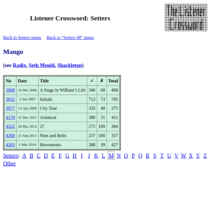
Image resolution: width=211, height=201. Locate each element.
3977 (10, 108)
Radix (19, 65)
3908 (10, 90)
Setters (10, 155)
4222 (10, 126)
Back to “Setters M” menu (70, 37)
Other (9, 163)
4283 (10, 144)
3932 (10, 99)
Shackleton (69, 65)
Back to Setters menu (22, 37)
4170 (10, 117)
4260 (10, 135)
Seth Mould (42, 65)
